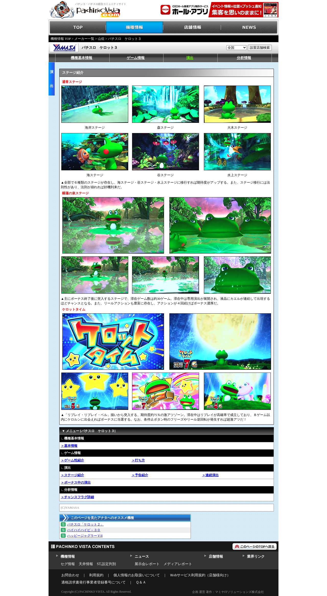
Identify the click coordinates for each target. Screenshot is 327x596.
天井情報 (86, 564)
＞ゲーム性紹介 (72, 460)
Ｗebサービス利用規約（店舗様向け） (200, 575)
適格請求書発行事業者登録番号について (93, 582)
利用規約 (96, 575)
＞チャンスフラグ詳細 (77, 497)
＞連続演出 (210, 475)
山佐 (101, 39)
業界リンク (256, 556)
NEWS (249, 27)
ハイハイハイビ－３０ (83, 530)
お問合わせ (70, 575)
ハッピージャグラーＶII (85, 536)
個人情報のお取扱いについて (136, 575)
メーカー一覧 (84, 39)
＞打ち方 (138, 460)
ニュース (142, 556)
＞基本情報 (69, 446)
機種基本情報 (81, 58)
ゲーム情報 (136, 58)
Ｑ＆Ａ (141, 582)
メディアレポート (178, 564)
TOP (77, 27)
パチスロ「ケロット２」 (85, 524)
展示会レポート (147, 564)
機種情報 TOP (61, 39)
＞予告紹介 (140, 475)
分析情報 (244, 58)
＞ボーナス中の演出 (76, 482)
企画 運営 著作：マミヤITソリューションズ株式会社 (228, 592)
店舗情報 (192, 27)
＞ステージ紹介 (72, 475)
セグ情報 (68, 564)
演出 (189, 58)
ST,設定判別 (106, 564)
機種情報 (135, 27)
